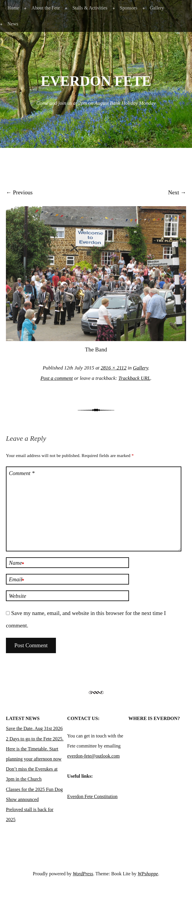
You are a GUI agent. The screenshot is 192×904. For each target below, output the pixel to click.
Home (13, 7)
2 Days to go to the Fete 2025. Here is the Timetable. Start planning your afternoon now (35, 748)
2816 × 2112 (113, 368)
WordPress (83, 873)
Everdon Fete (96, 81)
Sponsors (128, 7)
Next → (177, 192)
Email (16, 580)
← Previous (19, 192)
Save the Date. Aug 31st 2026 (34, 728)
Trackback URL (134, 378)
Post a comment (57, 378)
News (12, 23)
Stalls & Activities (89, 7)
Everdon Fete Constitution (92, 796)
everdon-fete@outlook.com (93, 755)
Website (17, 596)
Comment (22, 473)
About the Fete (45, 7)
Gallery (157, 7)
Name (16, 563)
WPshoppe (148, 873)
